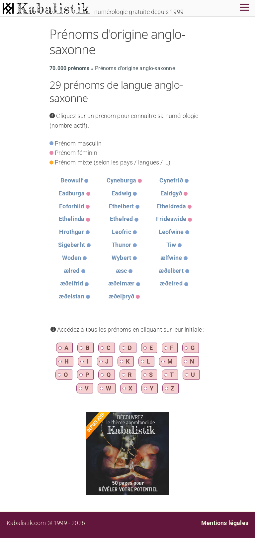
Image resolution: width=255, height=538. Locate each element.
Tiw (171, 244)
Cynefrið (171, 180)
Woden (71, 257)
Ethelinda (72, 218)
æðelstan (71, 296)
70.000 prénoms (69, 68)
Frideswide (171, 218)
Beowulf (71, 180)
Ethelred (121, 218)
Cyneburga (121, 180)
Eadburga (71, 193)
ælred (72, 270)
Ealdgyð (171, 193)
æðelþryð (121, 296)
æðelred (171, 283)
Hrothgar (71, 231)
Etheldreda (171, 206)
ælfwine (171, 257)
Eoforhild (71, 206)
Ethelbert (121, 206)
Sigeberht (71, 244)
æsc (121, 270)
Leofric (121, 231)
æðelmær (121, 283)
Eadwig (121, 193)
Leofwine (171, 231)
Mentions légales (224, 522)
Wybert (121, 257)
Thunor (121, 244)
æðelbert (171, 270)
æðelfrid (71, 283)
